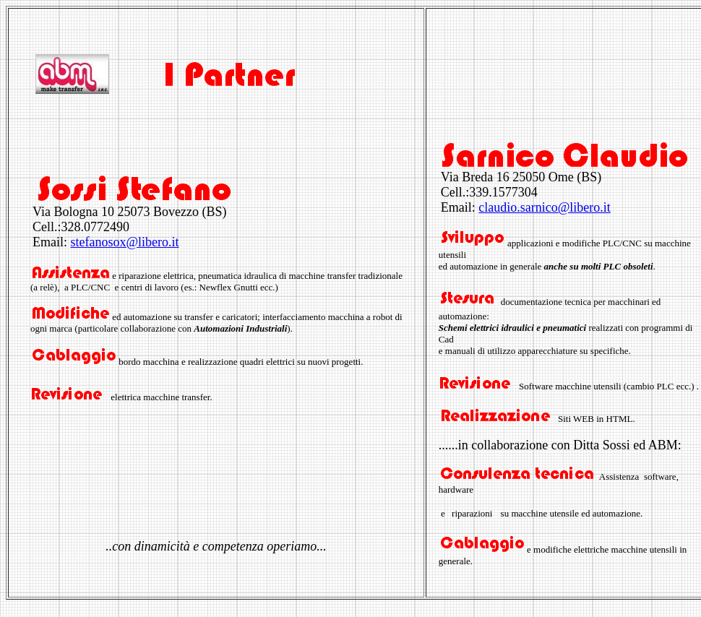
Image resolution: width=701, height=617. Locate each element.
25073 (133, 211)
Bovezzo (176, 211)
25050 (528, 177)
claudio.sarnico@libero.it (544, 207)
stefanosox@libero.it (125, 242)
